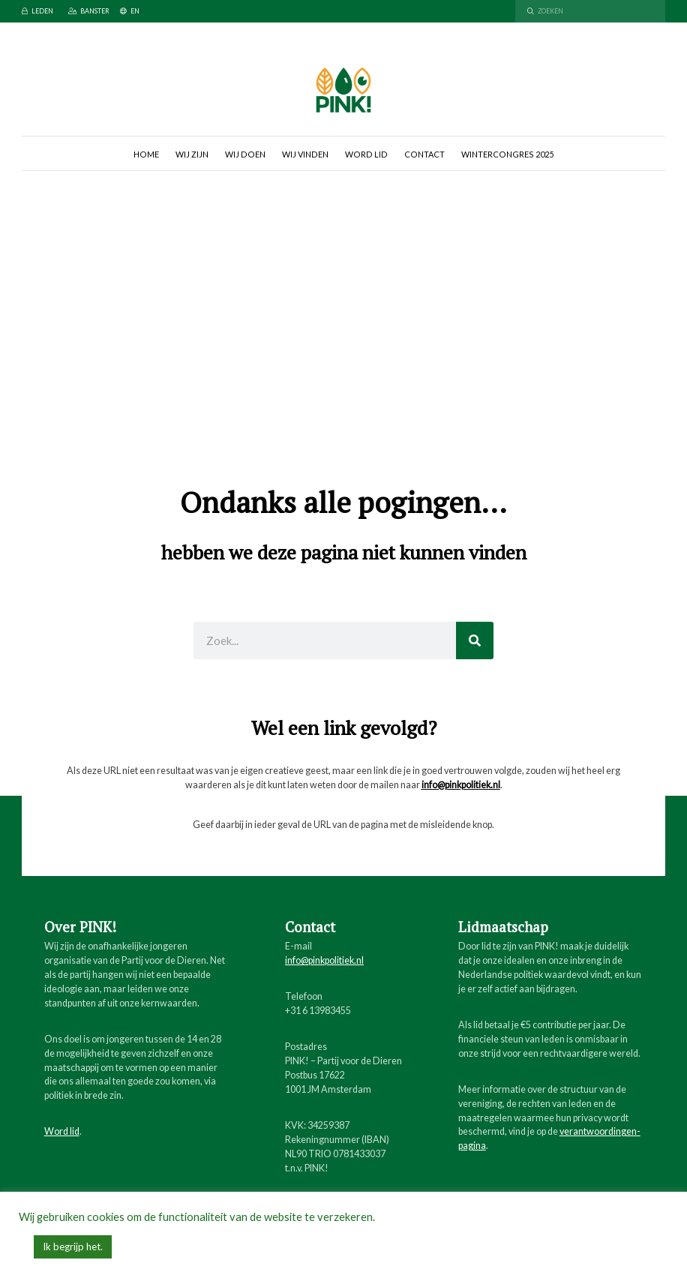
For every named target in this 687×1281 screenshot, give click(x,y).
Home (146, 154)
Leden (37, 11)
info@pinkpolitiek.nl (461, 784)
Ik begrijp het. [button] (73, 1246)
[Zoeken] (475, 640)
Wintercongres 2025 (507, 154)
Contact (424, 154)
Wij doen (245, 154)
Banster (89, 11)
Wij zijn (192, 154)
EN (130, 11)
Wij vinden (305, 154)
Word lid (366, 154)
